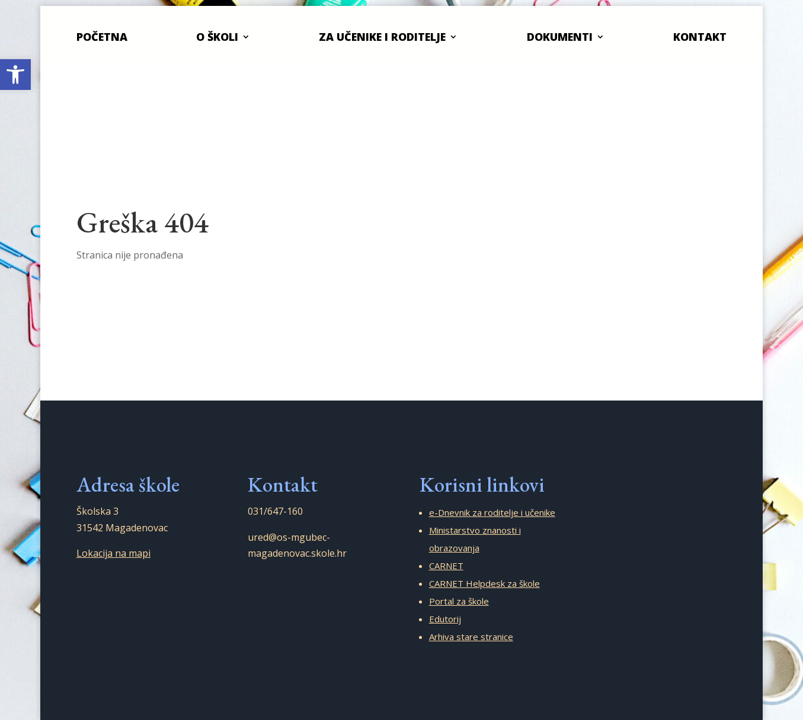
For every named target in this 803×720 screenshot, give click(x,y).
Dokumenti (560, 37)
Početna (101, 37)
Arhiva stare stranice (471, 636)
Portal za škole (459, 601)
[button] (15, 74)
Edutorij (445, 619)
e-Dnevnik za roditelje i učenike (492, 512)
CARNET (446, 566)
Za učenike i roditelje (382, 37)
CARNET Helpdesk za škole (484, 583)
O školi (217, 37)
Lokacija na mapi (113, 553)
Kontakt (700, 37)
